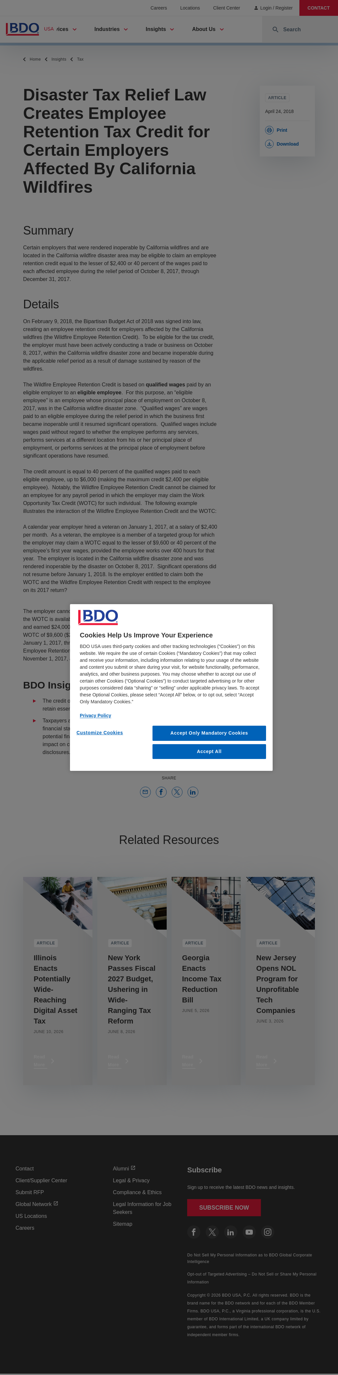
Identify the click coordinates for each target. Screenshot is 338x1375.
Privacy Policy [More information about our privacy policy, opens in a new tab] (95, 715)
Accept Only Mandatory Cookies (209, 733)
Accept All (209, 751)
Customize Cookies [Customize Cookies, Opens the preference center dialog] (100, 732)
